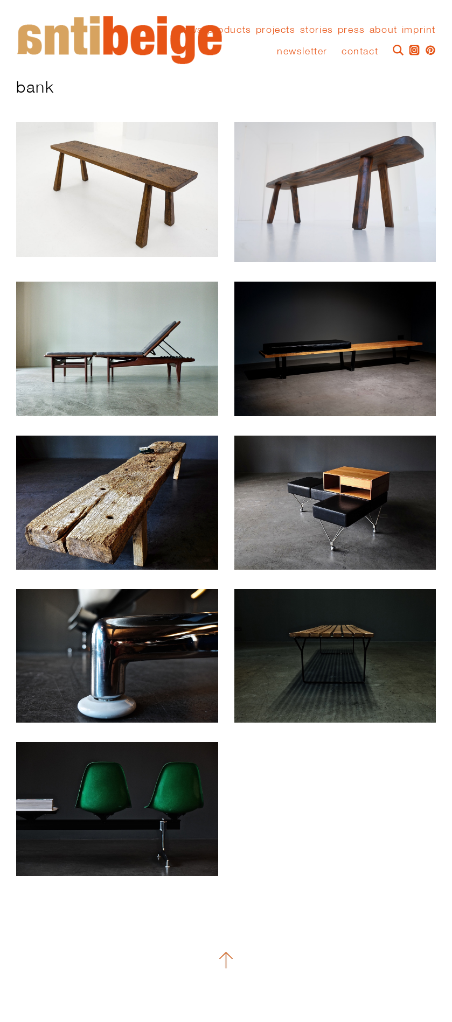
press (351, 29)
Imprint (419, 29)
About (384, 29)
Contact (360, 51)
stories (316, 29)
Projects (276, 29)
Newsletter (302, 51)
